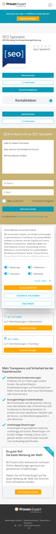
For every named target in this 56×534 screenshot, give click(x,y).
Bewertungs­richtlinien (13, 520)
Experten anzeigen (28, 327)
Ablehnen (28, 303)
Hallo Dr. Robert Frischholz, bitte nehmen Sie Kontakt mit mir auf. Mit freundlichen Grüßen (28, 157)
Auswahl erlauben (28, 295)
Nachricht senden (28, 209)
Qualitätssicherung (31, 520)
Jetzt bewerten (28, 75)
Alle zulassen (28, 287)
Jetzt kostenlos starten (28, 491)
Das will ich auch (28, 18)
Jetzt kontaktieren (28, 89)
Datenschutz (44, 520)
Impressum (28, 523)
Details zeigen (40, 280)
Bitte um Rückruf (15, 201)
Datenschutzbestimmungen (31, 216)
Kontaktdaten (33, 100)
